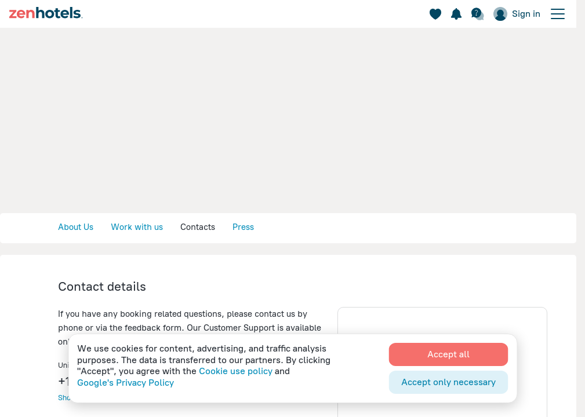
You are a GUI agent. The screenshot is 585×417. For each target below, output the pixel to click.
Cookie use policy (235, 370)
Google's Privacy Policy (125, 382)
